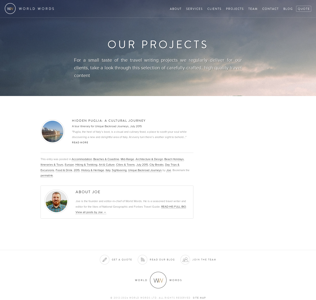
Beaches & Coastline (106, 159)
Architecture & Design (149, 159)
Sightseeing (119, 170)
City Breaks (156, 164)
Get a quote (122, 259)
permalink (47, 175)
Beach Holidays (174, 159)
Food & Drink (64, 170)
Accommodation (82, 159)
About (176, 9)
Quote (304, 9)
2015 (77, 170)
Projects (235, 9)
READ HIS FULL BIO (173, 206)
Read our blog (162, 259)
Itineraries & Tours (52, 164)
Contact (270, 9)
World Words (30, 8)
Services (194, 9)
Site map (199, 297)
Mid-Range (127, 159)
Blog (288, 9)
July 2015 (142, 164)
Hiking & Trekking (86, 164)
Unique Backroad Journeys (145, 170)
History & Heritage (92, 170)
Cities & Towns (125, 164)
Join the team (204, 259)
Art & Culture (107, 164)
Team (253, 9)
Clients (214, 9)
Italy (108, 170)
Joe (168, 170)
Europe (69, 164)
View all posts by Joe (91, 212)
